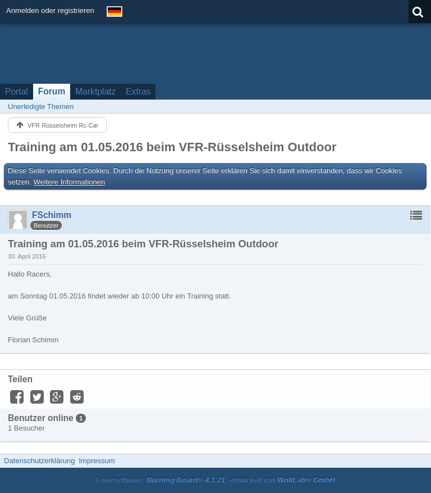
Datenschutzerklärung (39, 460)
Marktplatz (95, 91)
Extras (138, 91)
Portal (16, 91)
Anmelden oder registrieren (50, 10)
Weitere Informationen (70, 182)
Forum (52, 91)
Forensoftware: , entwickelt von (215, 480)
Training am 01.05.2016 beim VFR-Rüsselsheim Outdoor (172, 147)
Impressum (96, 460)
